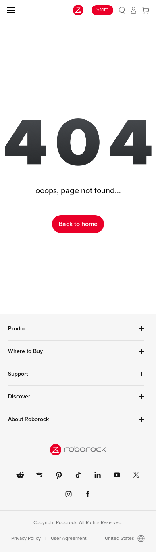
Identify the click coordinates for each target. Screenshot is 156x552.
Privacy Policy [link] (26, 538)
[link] (122, 10)
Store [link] (102, 10)
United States (125, 538)
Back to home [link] (78, 224)
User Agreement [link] (69, 538)
